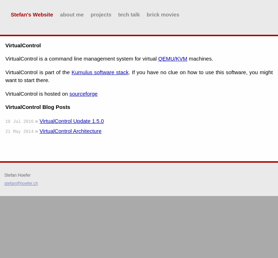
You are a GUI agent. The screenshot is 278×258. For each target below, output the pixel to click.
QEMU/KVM (172, 59)
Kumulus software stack (100, 72)
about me (72, 14)
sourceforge (83, 94)
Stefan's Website (32, 14)
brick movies (163, 14)
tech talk (129, 14)
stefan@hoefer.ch (21, 183)
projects (101, 14)
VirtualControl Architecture (70, 131)
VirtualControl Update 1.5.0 (71, 121)
